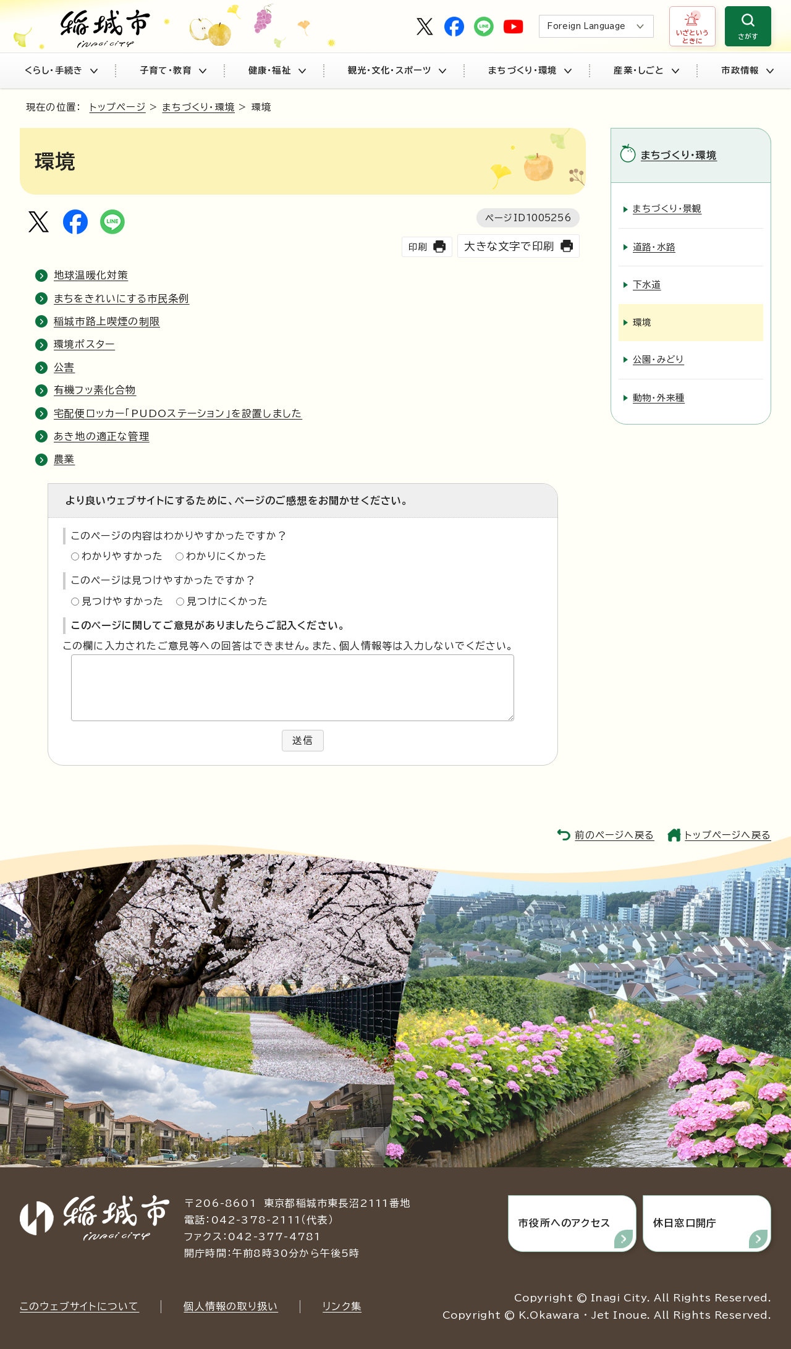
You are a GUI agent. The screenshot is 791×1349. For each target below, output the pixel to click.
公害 (64, 367)
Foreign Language (586, 26)
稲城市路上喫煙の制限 (107, 321)
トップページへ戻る (728, 834)
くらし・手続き (61, 70)
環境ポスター (84, 344)
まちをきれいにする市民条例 (122, 298)
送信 (302, 740)
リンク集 (342, 1306)
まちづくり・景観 (667, 208)
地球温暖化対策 (91, 275)
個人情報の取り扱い (231, 1306)
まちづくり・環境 (529, 70)
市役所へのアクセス (564, 1223)
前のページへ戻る (614, 834)
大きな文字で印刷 (509, 246)
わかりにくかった (227, 556)
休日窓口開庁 (685, 1223)
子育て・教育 (173, 70)
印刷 (417, 247)
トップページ (118, 107)
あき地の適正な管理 (102, 436)
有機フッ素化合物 (95, 390)
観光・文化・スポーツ (397, 70)
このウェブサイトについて (79, 1306)
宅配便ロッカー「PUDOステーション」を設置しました (178, 413)
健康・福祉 (276, 70)
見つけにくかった (228, 601)
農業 (64, 459)
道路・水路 (654, 246)
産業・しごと (646, 70)
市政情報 (747, 70)
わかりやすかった (123, 556)
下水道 (647, 284)
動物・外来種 (659, 397)
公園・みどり (658, 359)
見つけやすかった (123, 601)
